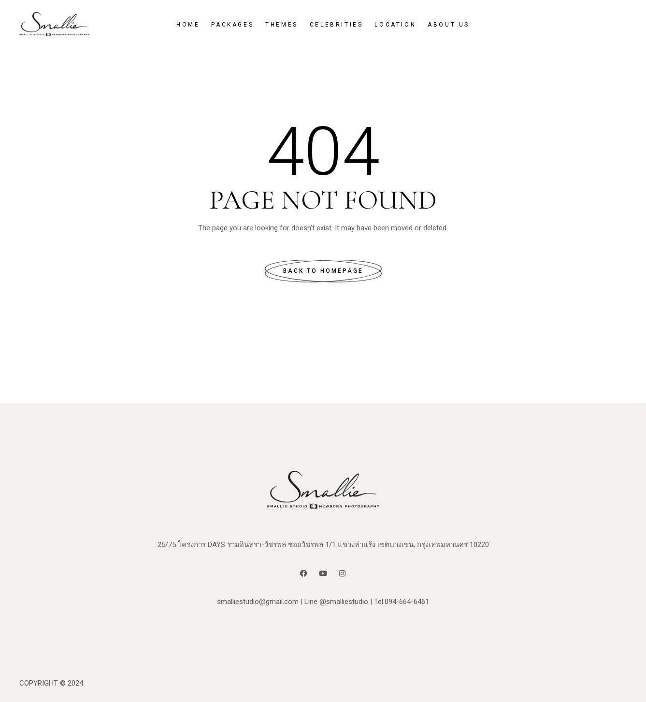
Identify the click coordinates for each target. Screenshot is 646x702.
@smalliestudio (343, 601)
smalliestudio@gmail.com (258, 601)
